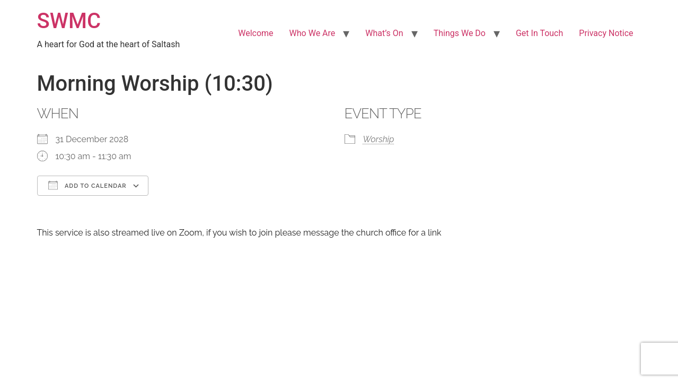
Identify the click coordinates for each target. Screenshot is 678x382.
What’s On (384, 33)
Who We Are (312, 33)
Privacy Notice (606, 33)
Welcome (255, 33)
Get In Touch (539, 33)
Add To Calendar (87, 185)
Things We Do (460, 33)
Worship (378, 139)
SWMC (69, 20)
